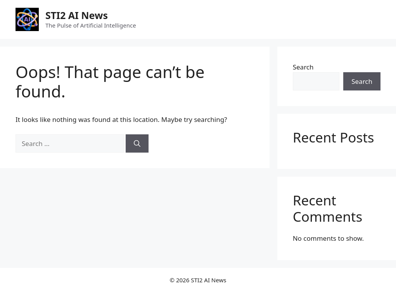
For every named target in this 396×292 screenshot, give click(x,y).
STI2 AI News (76, 15)
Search (303, 67)
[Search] (137, 143)
